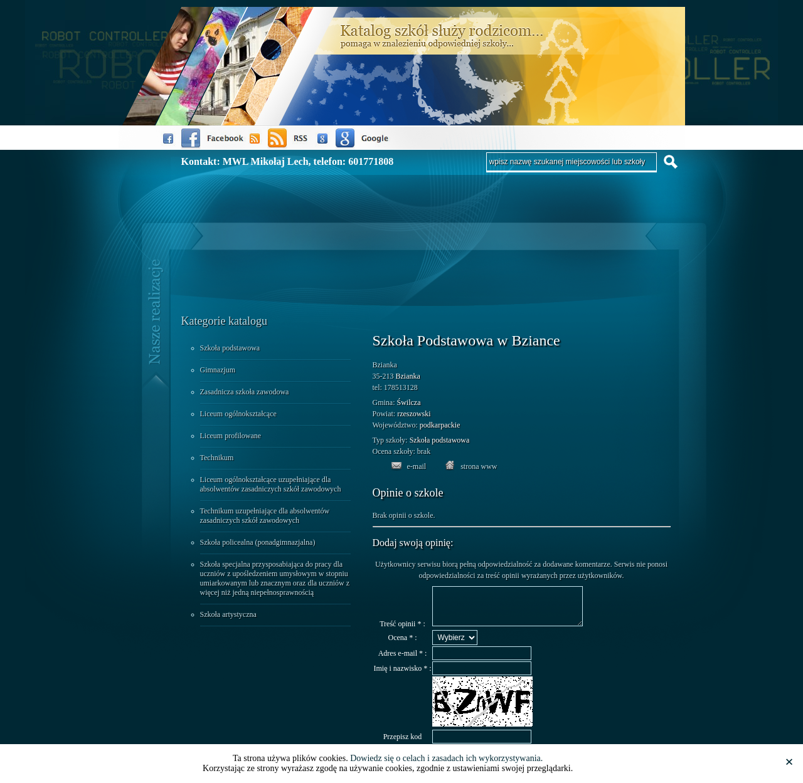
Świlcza (409, 402)
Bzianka (408, 376)
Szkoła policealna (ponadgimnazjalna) (258, 542)
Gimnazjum (218, 369)
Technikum (217, 457)
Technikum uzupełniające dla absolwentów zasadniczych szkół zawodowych (265, 516)
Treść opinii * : (402, 631)
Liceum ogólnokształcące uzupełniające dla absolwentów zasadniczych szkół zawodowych (270, 484)
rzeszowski (413, 413)
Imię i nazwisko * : (403, 675)
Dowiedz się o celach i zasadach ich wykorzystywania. (446, 758)
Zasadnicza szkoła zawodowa (244, 391)
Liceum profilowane (231, 435)
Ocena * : (402, 645)
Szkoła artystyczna (228, 614)
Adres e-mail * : (402, 660)
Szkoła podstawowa (230, 348)
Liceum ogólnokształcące (238, 413)
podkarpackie (440, 425)
